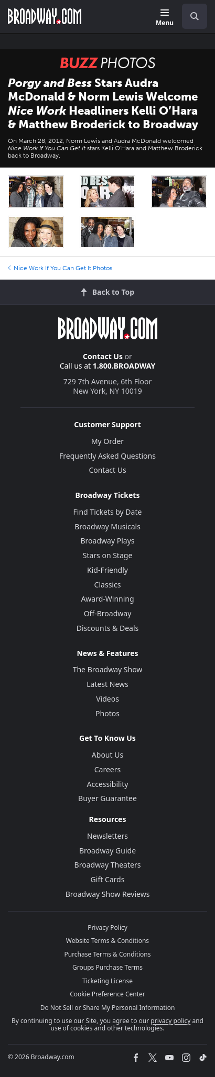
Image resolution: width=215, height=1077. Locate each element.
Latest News (107, 684)
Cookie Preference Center (107, 994)
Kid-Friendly (107, 570)
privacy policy (170, 1020)
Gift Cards (108, 879)
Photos (107, 713)
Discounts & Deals (108, 628)
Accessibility (107, 784)
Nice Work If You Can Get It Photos (60, 268)
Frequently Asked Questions (107, 456)
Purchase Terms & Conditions (107, 954)
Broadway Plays (108, 541)
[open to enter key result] (194, 16)
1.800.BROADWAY (124, 366)
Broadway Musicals (107, 526)
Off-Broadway (108, 613)
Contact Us (103, 356)
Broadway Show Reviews (108, 894)
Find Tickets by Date (107, 512)
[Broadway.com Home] (44, 16)
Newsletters (107, 836)
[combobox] (190, 16)
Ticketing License (107, 980)
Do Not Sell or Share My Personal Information (107, 1007)
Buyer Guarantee (107, 798)
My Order (107, 441)
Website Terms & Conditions (107, 940)
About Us (107, 755)
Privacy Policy (107, 927)
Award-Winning (107, 599)
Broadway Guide (107, 851)
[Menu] (165, 18)
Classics (107, 585)
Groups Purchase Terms (107, 967)
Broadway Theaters (107, 865)
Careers (107, 769)
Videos (107, 699)
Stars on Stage (108, 555)
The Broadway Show (108, 669)
